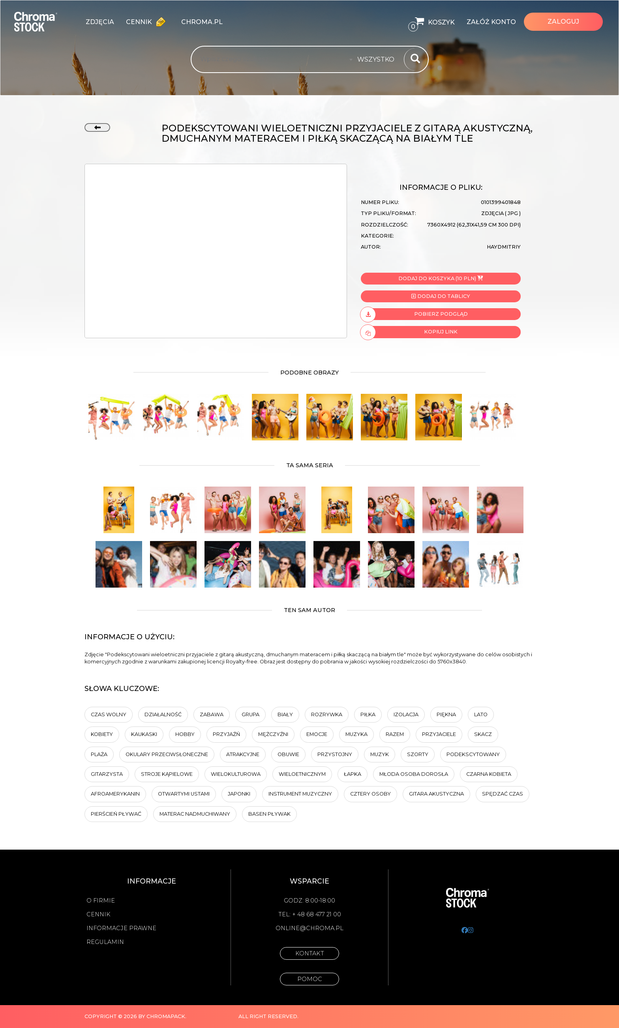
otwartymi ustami (184, 794)
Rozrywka (326, 714)
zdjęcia (100, 22)
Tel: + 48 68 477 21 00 (309, 914)
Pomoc (309, 979)
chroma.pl (202, 22)
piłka (367, 714)
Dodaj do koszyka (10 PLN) (440, 278)
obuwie (288, 754)
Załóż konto (491, 22)
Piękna (446, 714)
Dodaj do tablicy (440, 296)
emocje (316, 734)
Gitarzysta (107, 774)
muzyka (356, 734)
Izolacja (406, 714)
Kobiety (102, 734)
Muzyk (379, 754)
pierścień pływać (116, 814)
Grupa (250, 714)
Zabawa (211, 714)
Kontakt (309, 953)
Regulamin (105, 942)
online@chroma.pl (309, 928)
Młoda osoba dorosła (413, 774)
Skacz (483, 734)
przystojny (334, 754)
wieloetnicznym (302, 774)
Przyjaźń (226, 734)
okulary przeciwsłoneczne (167, 754)
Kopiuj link (409, 332)
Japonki (239, 794)
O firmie (100, 900)
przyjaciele (439, 734)
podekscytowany (473, 754)
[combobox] (378, 59)
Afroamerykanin (115, 794)
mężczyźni (273, 734)
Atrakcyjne (242, 754)
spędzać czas (502, 794)
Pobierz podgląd (414, 314)
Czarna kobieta (488, 774)
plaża (99, 754)
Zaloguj (563, 21)
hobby (185, 734)
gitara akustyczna (436, 794)
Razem (395, 734)
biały (285, 714)
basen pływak (269, 814)
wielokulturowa (236, 774)
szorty (417, 754)
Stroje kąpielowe (167, 774)
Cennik (147, 22)
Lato (481, 714)
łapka (352, 774)
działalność (163, 714)
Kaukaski (144, 734)
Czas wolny (108, 714)
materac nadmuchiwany (194, 814)
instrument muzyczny (300, 794)
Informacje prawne (121, 928)
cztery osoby (370, 794)
